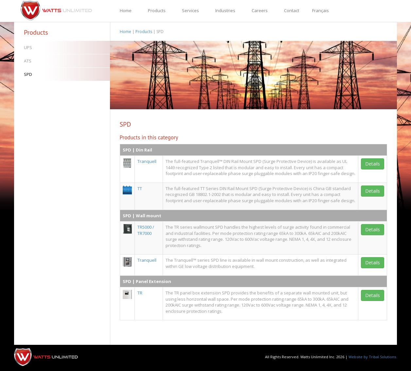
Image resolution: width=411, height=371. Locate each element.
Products (157, 10)
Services (190, 10)
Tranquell (146, 161)
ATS (27, 61)
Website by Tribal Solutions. (372, 356)
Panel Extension (153, 281)
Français (320, 10)
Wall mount (148, 216)
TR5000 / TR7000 (145, 230)
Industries (225, 10)
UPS (28, 47)
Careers (260, 10)
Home (126, 10)
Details (372, 164)
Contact (291, 10)
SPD (28, 74)
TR (139, 293)
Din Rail (144, 150)
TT (139, 188)
